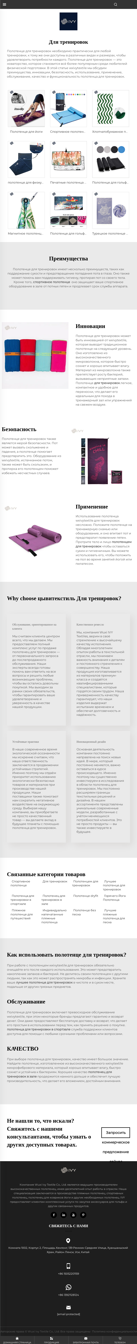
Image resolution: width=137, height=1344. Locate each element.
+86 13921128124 (68, 1290)
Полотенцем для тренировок (85, 883)
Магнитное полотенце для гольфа (35, 233)
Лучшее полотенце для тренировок (114, 885)
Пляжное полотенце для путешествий (22, 914)
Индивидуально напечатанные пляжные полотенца (54, 916)
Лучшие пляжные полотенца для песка (114, 916)
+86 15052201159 (68, 1268)
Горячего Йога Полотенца (114, 897)
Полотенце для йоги (26, 131)
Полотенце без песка (84, 912)
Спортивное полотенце (20, 883)
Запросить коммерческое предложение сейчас (116, 1134)
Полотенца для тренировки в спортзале (22, 900)
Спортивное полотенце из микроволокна (83, 131)
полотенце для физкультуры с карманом (40, 182)
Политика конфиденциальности (114, 1331)
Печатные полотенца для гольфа (76, 182)
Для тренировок (55, 881)
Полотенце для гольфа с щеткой (76, 233)
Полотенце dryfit (85, 896)
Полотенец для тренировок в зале (53, 900)
